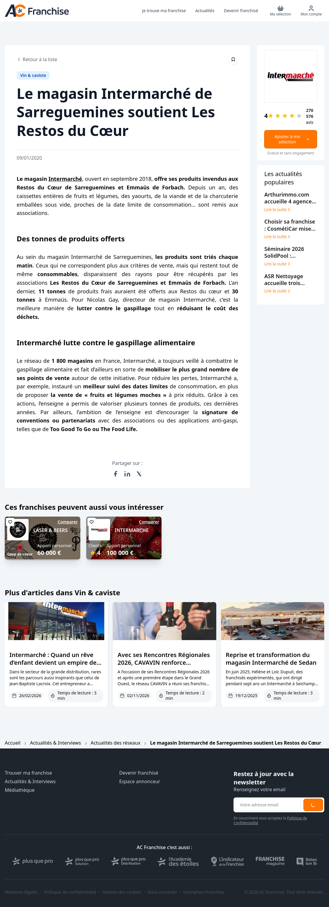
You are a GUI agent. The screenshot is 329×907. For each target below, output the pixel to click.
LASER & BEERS (50, 530)
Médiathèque (20, 790)
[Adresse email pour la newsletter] (268, 805)
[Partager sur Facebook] (115, 474)
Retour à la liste (37, 59)
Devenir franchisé (138, 773)
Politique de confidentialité (70, 892)
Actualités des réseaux (115, 743)
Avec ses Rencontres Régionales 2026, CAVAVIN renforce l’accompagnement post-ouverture (163, 666)
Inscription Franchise (203, 892)
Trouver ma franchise (28, 773)
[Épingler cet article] (233, 59)
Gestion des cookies (122, 892)
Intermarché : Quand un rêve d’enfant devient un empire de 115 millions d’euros (53, 662)
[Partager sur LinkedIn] (127, 474)
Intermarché (65, 178)
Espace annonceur (139, 781)
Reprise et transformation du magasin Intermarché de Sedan (271, 659)
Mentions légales (21, 892)
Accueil (13, 743)
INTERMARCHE (132, 530)
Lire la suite (277, 209)
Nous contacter (162, 892)
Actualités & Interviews (55, 743)
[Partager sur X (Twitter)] (139, 474)
